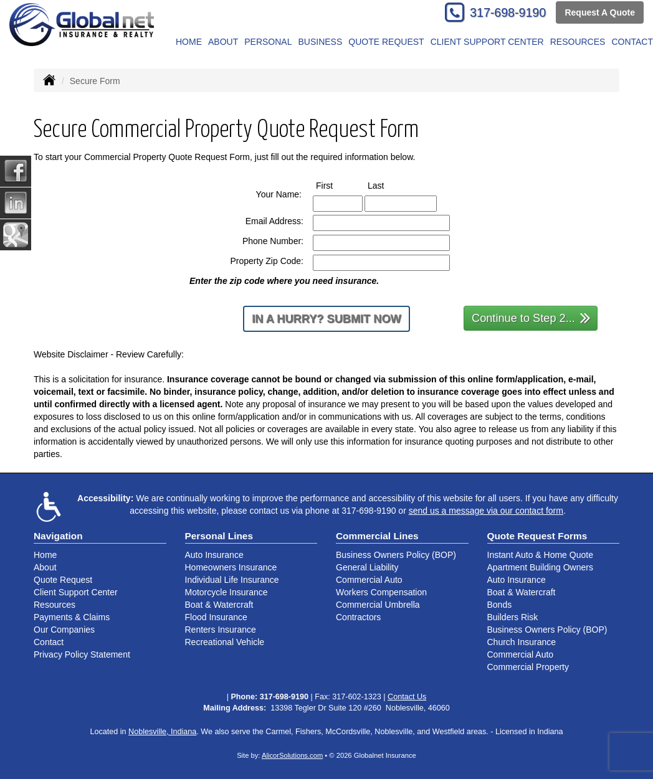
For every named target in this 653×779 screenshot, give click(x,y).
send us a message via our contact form (486, 511)
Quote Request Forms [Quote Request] (537, 536)
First (336, 185)
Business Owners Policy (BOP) (396, 555)
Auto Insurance (214, 555)
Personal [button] (268, 42)
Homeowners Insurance (231, 567)
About (223, 42)
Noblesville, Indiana (162, 731)
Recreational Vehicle (225, 642)
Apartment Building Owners (540, 567)
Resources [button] (578, 42)
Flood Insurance (216, 617)
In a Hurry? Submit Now (326, 319)
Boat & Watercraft (219, 605)
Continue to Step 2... (531, 317)
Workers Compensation (381, 592)
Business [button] (320, 42)
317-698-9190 (508, 12)
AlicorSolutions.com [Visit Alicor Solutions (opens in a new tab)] (292, 755)
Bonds (499, 605)
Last (387, 185)
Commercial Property (528, 667)
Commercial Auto (369, 580)
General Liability (367, 567)
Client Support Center (76, 592)
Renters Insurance (220, 630)
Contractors (358, 617)
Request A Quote (600, 12)
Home (189, 42)
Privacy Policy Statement (82, 654)
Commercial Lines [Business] (377, 536)
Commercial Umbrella (378, 605)
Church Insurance (521, 642)
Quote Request (63, 580)
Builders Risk (512, 617)
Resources (54, 605)
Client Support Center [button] (487, 42)
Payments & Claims (72, 617)
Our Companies (64, 630)
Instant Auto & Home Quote (540, 555)
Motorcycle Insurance (226, 592)
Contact (49, 642)
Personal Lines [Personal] (219, 536)
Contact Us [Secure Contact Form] (407, 696)
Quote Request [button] (386, 42)
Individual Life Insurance (232, 580)
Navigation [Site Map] (58, 536)
